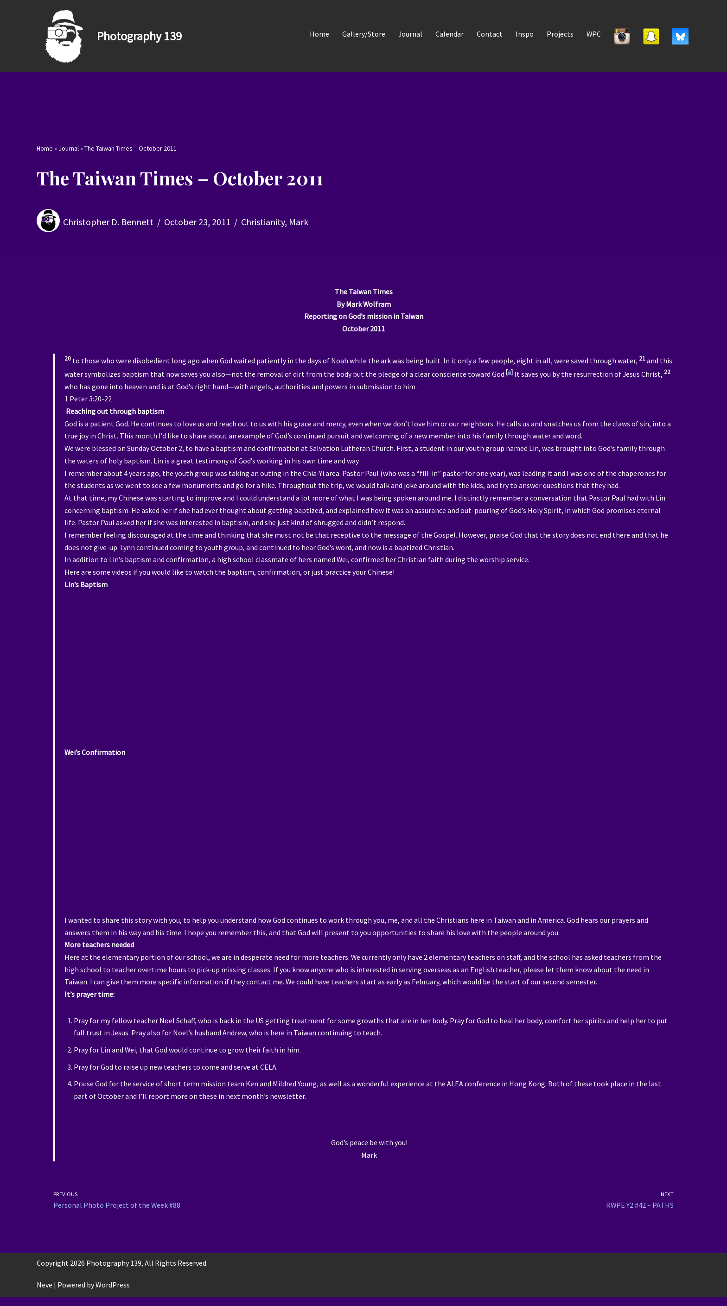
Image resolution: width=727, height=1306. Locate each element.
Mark (298, 222)
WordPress (113, 1294)
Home (318, 33)
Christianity (263, 222)
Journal (409, 33)
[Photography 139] (109, 36)
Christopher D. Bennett (108, 222)
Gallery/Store (362, 33)
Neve (44, 1294)
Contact (489, 33)
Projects (559, 33)
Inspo (524, 33)
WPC (593, 33)
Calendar (449, 33)
